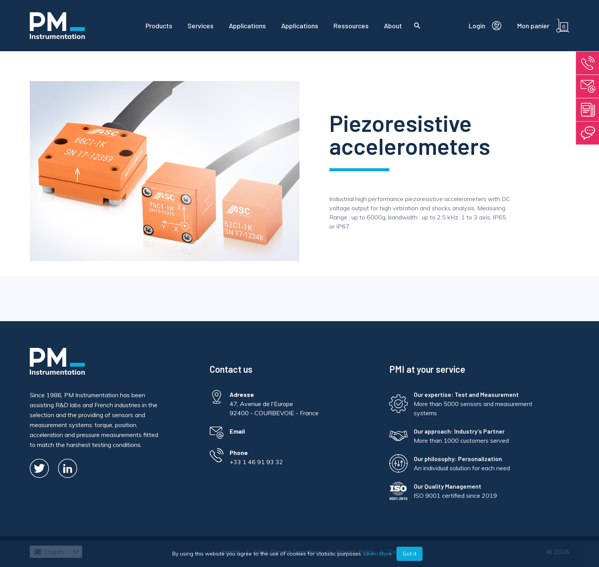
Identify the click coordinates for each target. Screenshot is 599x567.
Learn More (378, 553)
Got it (409, 553)
